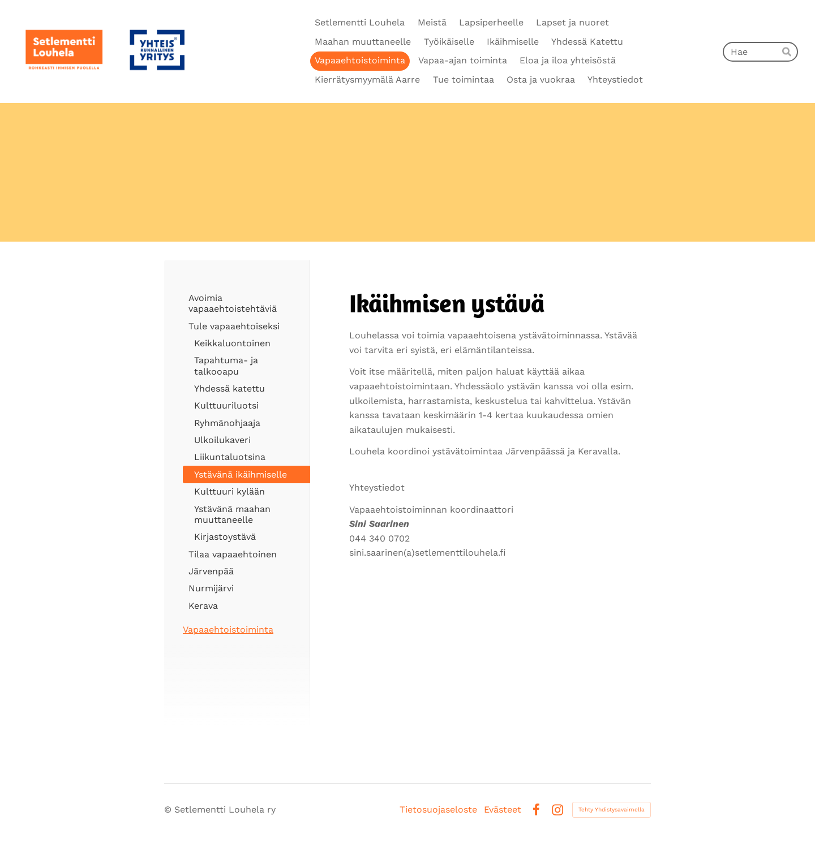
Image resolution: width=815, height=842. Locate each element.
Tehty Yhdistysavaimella (611, 809)
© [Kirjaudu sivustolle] (169, 809)
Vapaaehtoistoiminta (228, 629)
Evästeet (502, 809)
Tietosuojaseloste (438, 809)
